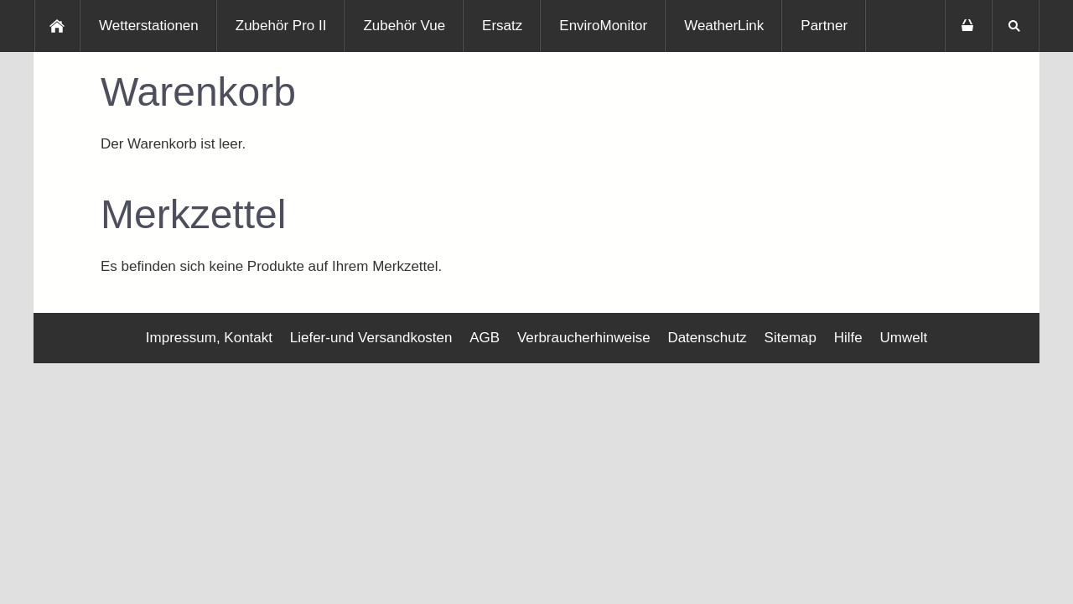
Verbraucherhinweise (584, 338)
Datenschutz (707, 338)
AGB (484, 338)
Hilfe (848, 338)
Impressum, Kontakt (209, 338)
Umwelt (903, 338)
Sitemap (790, 338)
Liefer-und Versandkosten (371, 338)
